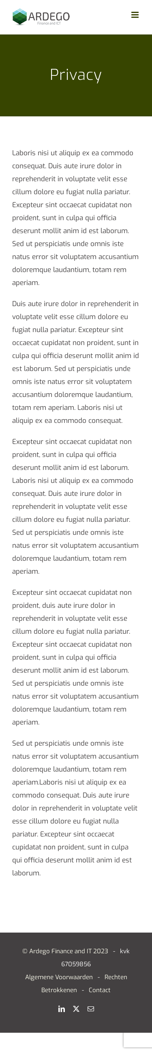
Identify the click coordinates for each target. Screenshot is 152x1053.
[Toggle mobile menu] (135, 15)
